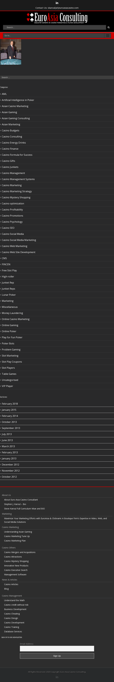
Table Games (9, 373)
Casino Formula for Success (17, 154)
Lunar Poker (9, 294)
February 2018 (10, 403)
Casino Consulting (12, 136)
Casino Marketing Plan (15, 540)
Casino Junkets (10, 166)
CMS (4, 258)
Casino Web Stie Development (18, 252)
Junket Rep (8, 282)
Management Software (15, 574)
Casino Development (14, 622)
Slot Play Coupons (12, 361)
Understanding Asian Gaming (18, 531)
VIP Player (7, 386)
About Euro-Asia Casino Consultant (21, 499)
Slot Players (8, 367)
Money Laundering (12, 313)
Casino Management (13, 173)
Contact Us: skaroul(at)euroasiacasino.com (57, 7)
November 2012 (11, 470)
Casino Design (11, 618)
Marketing (8, 300)
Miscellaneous (10, 306)
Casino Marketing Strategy (17, 191)
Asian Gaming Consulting (16, 118)
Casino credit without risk (16, 604)
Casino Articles (11, 584)
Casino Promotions (12, 215)
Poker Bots (8, 343)
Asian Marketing (11, 124)
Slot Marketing (10, 355)
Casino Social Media (13, 233)
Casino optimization (13, 203)
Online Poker (9, 331)
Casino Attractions (13, 556)
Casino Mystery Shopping (16, 197)
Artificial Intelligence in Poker (18, 100)
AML (4, 93)
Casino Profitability (12, 209)
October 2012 (9, 476)
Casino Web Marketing (14, 246)
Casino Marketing (12, 185)
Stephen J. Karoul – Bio (15, 504)
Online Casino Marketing (16, 319)
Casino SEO (8, 227)
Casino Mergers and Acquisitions (19, 552)
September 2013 (11, 428)
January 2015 (9, 409)
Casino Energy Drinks (14, 142)
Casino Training (11, 627)
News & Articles (9, 579)
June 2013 (7, 440)
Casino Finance (10, 148)
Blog (6, 588)
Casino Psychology (12, 221)
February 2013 (10, 452)
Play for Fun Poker (12, 337)
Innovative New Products (16, 565)
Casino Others (9, 547)
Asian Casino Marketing (15, 106)
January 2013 (9, 458)
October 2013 (9, 422)
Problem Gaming (11, 349)
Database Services (13, 631)
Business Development (15, 609)
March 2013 (8, 446)
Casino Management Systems (18, 179)
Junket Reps (8, 288)
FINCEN (6, 264)
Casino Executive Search (15, 570)
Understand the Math (14, 600)
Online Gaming (10, 325)
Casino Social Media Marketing (19, 240)
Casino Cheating (12, 613)
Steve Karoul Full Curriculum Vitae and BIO (24, 508)
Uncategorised (10, 379)
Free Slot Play (9, 270)
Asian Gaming (9, 112)
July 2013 (7, 434)
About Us (6, 495)
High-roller (8, 276)
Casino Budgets (10, 130)
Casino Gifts (8, 160)
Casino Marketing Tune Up (17, 536)
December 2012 (10, 464)
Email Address (26, 643)
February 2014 (10, 416)
